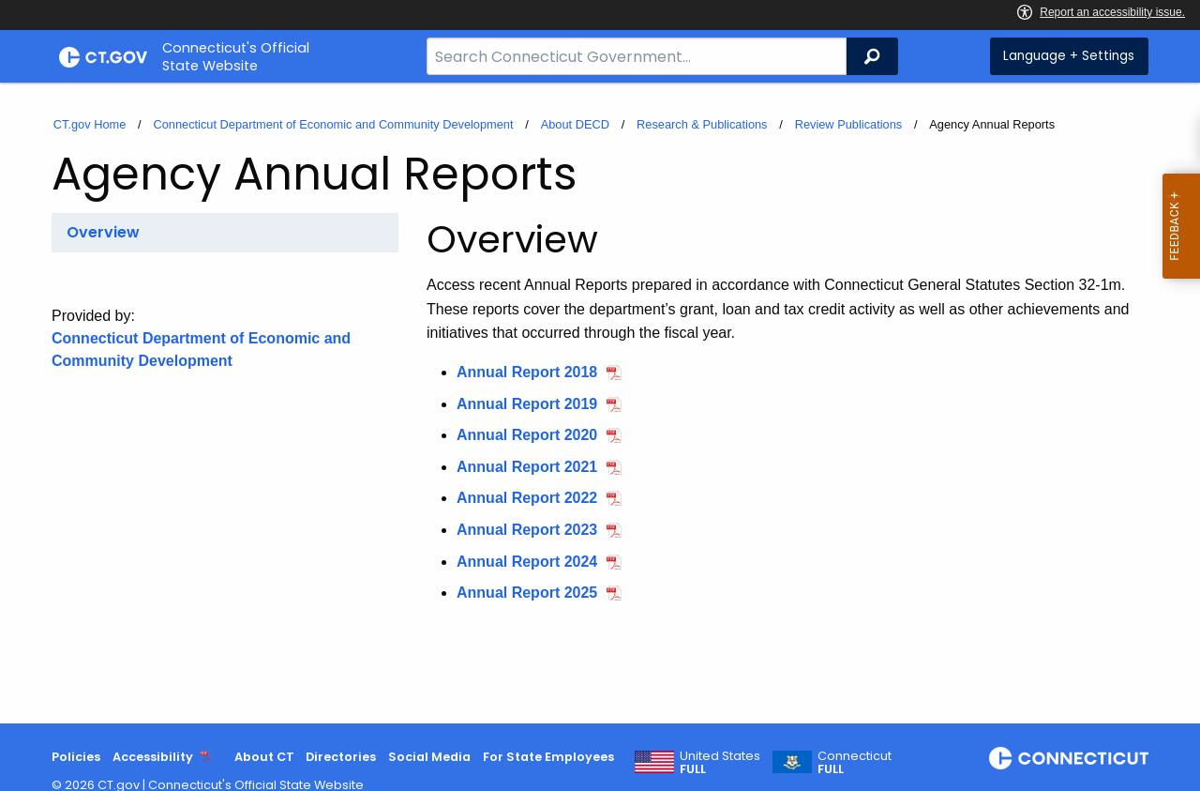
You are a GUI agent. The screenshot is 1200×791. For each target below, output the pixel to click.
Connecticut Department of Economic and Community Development (333, 124)
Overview (103, 232)
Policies (76, 757)
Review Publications (849, 124)
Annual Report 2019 (527, 404)
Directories (341, 757)
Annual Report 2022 (527, 498)
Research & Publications (702, 124)
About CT (264, 757)
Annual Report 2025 (527, 593)
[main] (600, 403)
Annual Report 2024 (527, 562)
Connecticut (855, 763)
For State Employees (548, 757)
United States (720, 763)
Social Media (429, 757)
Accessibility (152, 757)
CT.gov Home (90, 124)
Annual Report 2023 (527, 530)
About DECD (575, 124)
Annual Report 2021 (527, 467)
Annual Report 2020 (527, 435)
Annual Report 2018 (527, 372)
